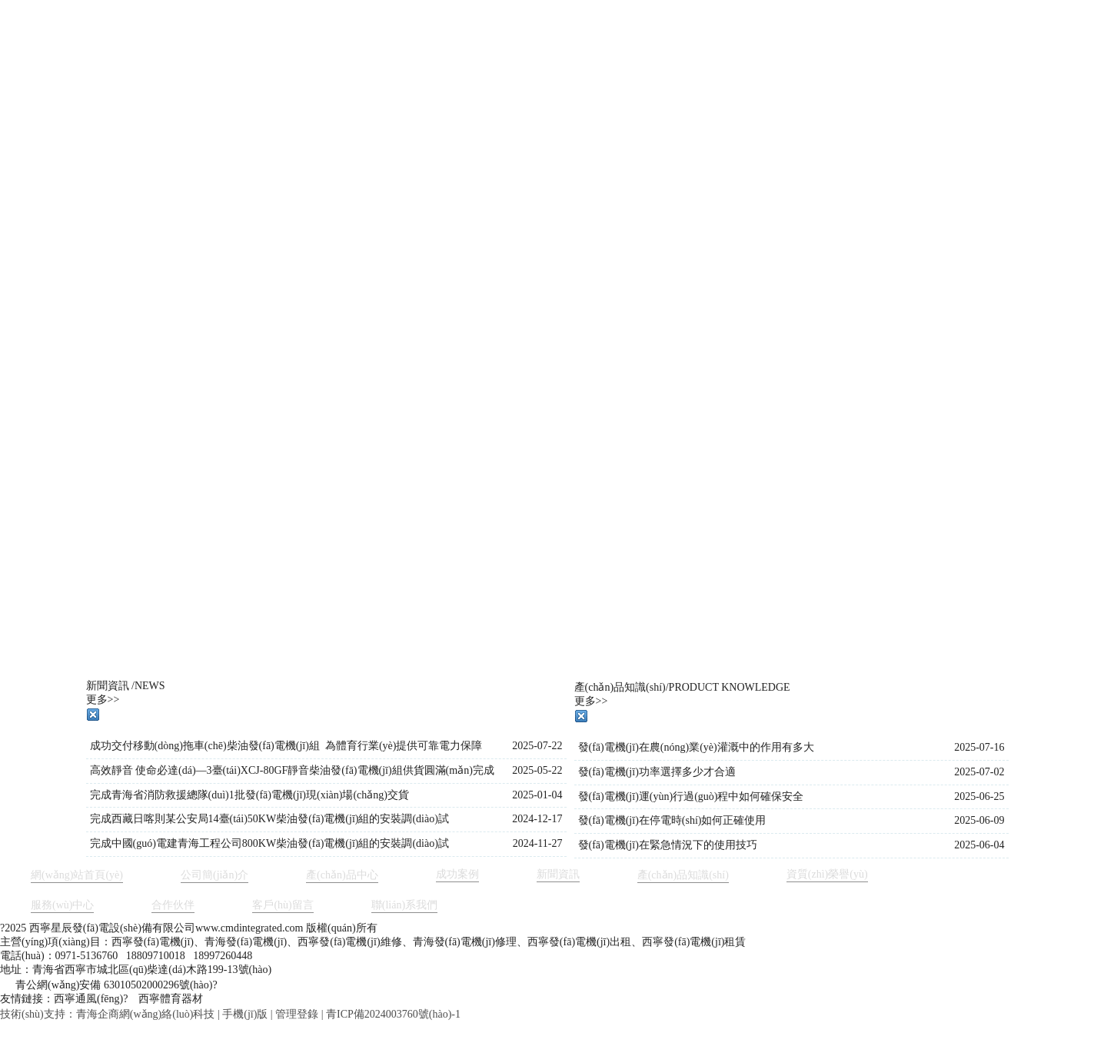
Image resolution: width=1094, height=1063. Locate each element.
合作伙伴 (173, 905)
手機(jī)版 (245, 1014)
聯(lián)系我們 (404, 905)
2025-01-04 (537, 795)
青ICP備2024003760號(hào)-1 (393, 1014)
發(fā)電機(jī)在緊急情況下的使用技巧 (667, 845)
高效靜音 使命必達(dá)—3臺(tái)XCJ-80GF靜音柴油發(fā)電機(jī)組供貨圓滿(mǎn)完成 (292, 770)
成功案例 (457, 874)
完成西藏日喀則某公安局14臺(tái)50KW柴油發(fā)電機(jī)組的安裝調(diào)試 (269, 819)
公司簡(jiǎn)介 (214, 875)
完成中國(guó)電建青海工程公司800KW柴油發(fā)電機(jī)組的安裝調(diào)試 (269, 843)
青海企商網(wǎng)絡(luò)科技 (145, 1014)
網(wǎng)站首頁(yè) (77, 875)
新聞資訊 (558, 874)
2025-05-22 (537, 770)
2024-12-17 (537, 819)
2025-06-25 (979, 796)
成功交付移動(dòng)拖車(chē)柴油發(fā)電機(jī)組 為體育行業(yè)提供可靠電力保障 (286, 745)
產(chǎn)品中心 (342, 875)
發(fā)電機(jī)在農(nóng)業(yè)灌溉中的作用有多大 (696, 747)
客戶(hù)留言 (282, 905)
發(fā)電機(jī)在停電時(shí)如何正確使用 (672, 820)
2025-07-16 (979, 747)
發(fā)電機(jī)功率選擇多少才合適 (657, 772)
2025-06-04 (979, 845)
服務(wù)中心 (62, 905)
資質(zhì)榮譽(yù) (827, 874)
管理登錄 (296, 1014)
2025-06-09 (979, 820)
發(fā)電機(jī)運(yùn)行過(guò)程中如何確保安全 (691, 796)
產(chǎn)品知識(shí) (683, 875)
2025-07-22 (537, 745)
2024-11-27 (538, 843)
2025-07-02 (979, 772)
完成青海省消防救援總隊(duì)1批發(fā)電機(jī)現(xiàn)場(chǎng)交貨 (249, 795)
